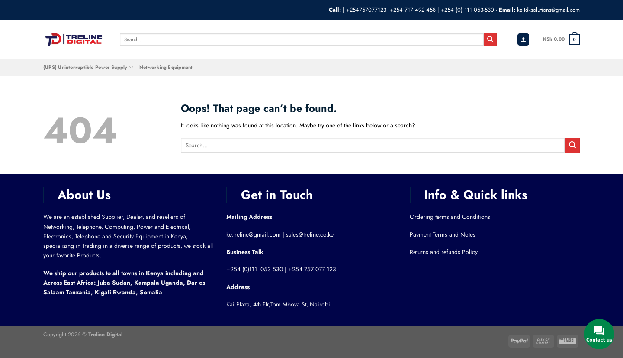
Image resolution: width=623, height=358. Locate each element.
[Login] (523, 39)
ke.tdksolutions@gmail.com (548, 10)
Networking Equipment (166, 67)
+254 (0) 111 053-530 (467, 10)
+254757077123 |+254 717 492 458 (391, 10)
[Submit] (490, 39)
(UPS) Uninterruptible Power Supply (88, 67)
